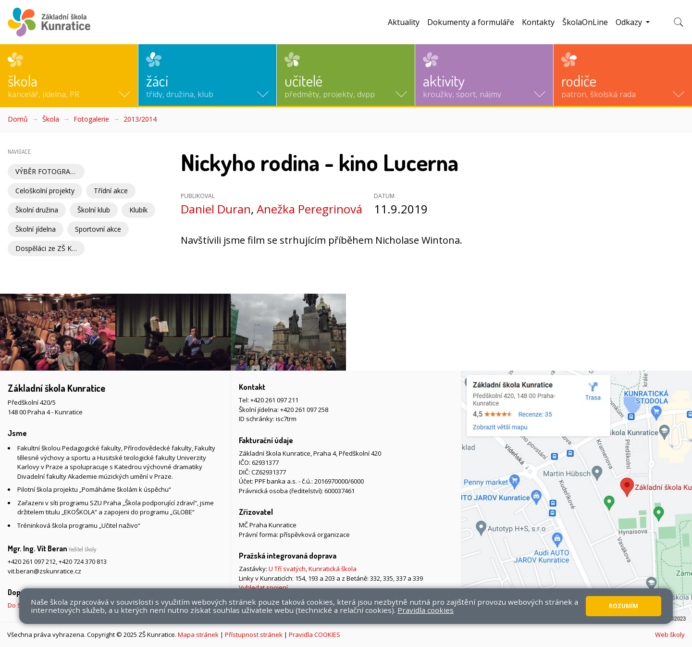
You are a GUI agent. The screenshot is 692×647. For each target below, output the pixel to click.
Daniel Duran (216, 209)
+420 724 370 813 (83, 561)
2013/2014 (140, 119)
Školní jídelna (35, 229)
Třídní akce (111, 190)
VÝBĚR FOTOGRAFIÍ (46, 171)
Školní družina (36, 209)
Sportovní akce (98, 229)
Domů (18, 119)
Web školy (670, 634)
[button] (69, 75)
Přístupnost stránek (254, 634)
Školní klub (93, 209)
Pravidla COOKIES (314, 634)
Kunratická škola (333, 568)
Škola (50, 119)
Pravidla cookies (425, 610)
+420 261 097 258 (304, 409)
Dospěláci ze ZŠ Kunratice (50, 248)
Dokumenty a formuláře (470, 22)
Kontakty (538, 22)
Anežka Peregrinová (309, 209)
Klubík (138, 209)
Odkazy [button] (630, 22)
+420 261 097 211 (274, 400)
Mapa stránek (198, 634)
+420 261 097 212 (32, 561)
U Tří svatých (287, 568)
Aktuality (404, 22)
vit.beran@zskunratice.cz (44, 571)
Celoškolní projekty (44, 190)
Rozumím (623, 606)
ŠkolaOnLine (585, 22)
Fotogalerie (91, 119)
